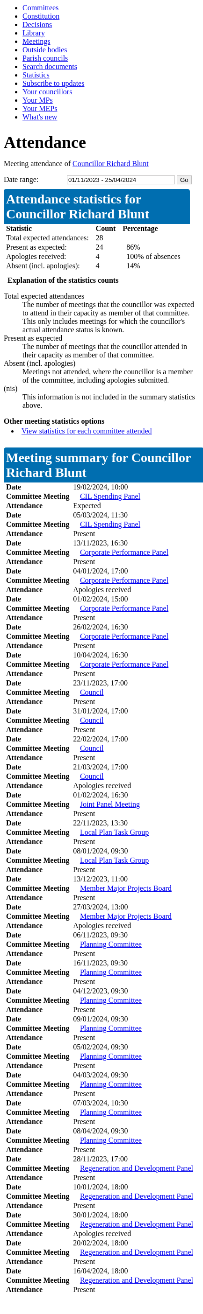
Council (92, 692)
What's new (39, 117)
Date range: (21, 179)
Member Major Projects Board (126, 888)
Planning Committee (111, 944)
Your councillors (47, 92)
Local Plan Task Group (114, 832)
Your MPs (37, 100)
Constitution (40, 16)
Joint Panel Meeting (110, 804)
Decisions (37, 24)
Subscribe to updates (53, 83)
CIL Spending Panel (110, 496)
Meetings (36, 41)
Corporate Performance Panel (124, 552)
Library (33, 33)
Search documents (49, 66)
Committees (40, 8)
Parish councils (45, 58)
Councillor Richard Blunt (110, 164)
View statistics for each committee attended (87, 431)
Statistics (36, 75)
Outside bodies (44, 50)
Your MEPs (39, 108)
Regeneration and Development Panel (136, 1168)
